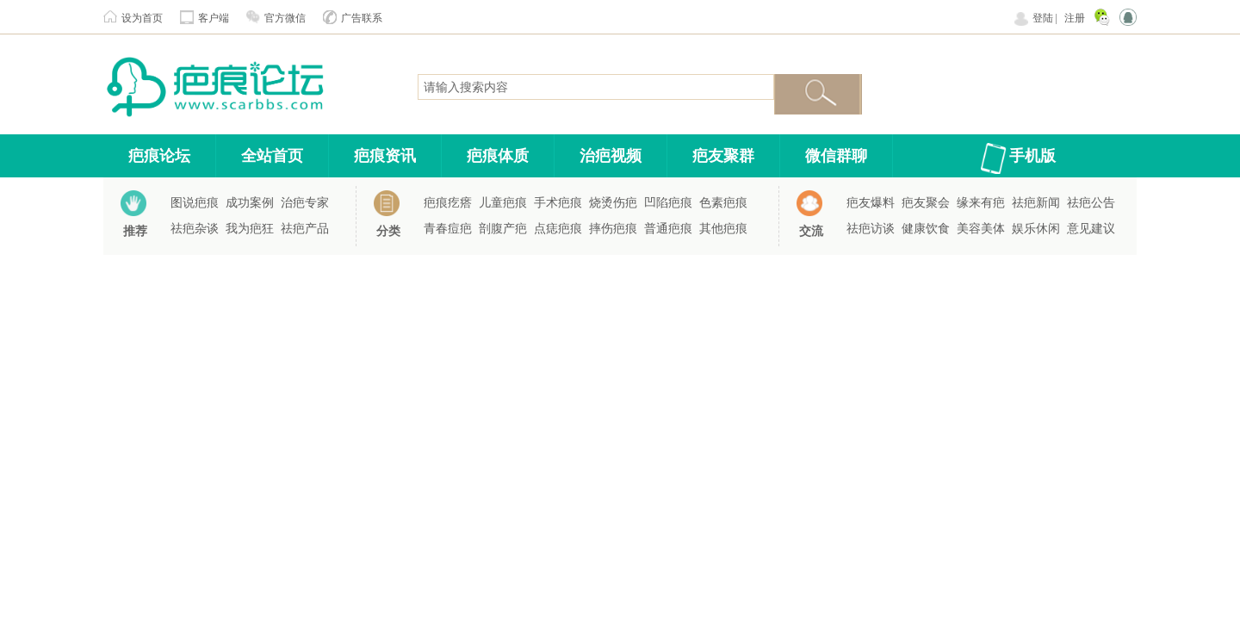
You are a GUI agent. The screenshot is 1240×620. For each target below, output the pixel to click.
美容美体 (981, 228)
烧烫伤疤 (613, 202)
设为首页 (142, 18)
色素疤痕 (723, 202)
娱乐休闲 (1036, 228)
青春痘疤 (448, 228)
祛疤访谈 (870, 228)
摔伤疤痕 (613, 228)
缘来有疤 (981, 202)
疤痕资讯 (385, 155)
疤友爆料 (870, 202)
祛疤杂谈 (194, 228)
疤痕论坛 (159, 155)
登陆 (1042, 18)
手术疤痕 (558, 202)
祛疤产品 (305, 228)
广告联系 (361, 18)
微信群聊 (836, 155)
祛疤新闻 (1036, 202)
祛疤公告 (1091, 202)
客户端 (213, 18)
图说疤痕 (194, 202)
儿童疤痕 (503, 202)
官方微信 (285, 18)
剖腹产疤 (503, 228)
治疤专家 (305, 202)
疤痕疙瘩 (448, 202)
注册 (1074, 18)
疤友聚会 (926, 202)
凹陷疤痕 (668, 202)
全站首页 (272, 155)
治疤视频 (611, 155)
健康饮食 (926, 228)
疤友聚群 (723, 155)
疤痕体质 (498, 155)
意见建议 (1091, 228)
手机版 (1032, 155)
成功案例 (250, 202)
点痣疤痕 (558, 228)
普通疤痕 (668, 228)
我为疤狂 (250, 228)
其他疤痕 (723, 228)
